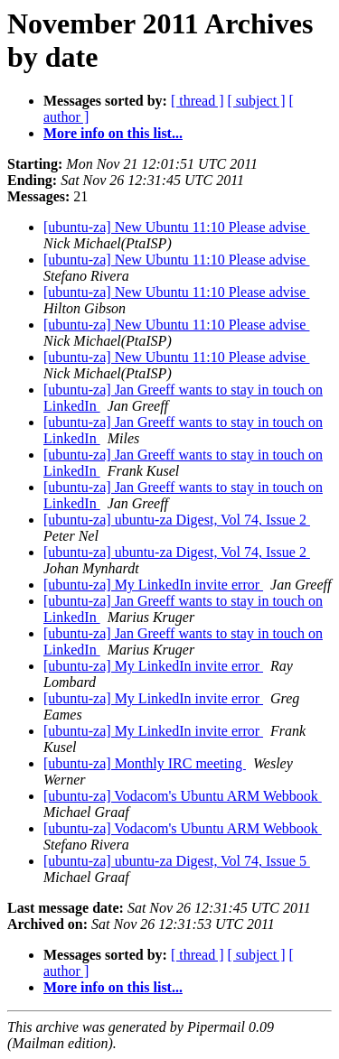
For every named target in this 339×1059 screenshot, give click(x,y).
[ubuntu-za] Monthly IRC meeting (144, 763)
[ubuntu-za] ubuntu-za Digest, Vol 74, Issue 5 (176, 861)
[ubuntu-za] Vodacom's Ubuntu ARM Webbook (182, 796)
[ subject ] (257, 100)
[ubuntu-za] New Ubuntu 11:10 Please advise (176, 227)
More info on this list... (113, 133)
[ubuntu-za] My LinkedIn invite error (153, 584)
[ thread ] (197, 100)
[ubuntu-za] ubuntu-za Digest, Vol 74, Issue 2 (176, 519)
